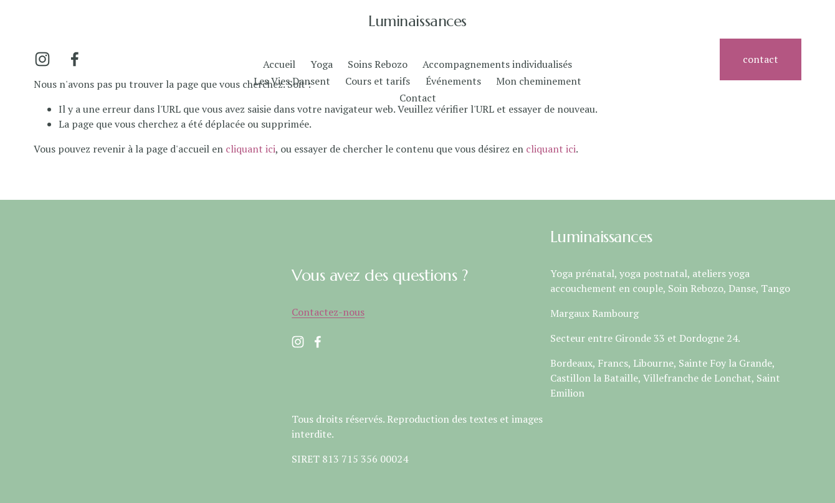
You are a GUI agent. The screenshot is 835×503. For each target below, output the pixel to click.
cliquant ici (250, 149)
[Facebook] (75, 59)
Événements (453, 81)
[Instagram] (42, 59)
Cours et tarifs (377, 81)
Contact (417, 98)
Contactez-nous (328, 312)
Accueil (279, 64)
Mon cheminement (538, 81)
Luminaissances (417, 21)
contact (760, 59)
